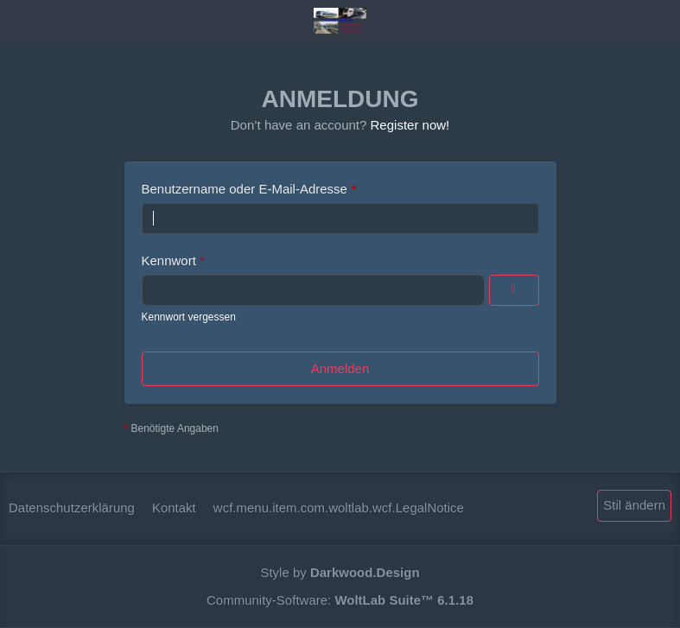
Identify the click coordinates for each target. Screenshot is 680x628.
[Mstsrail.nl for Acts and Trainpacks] (340, 20)
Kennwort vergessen (189, 317)
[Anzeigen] (514, 290)
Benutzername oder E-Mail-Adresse (244, 188)
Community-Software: (340, 600)
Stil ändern (634, 505)
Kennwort (169, 260)
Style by (339, 572)
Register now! (410, 124)
